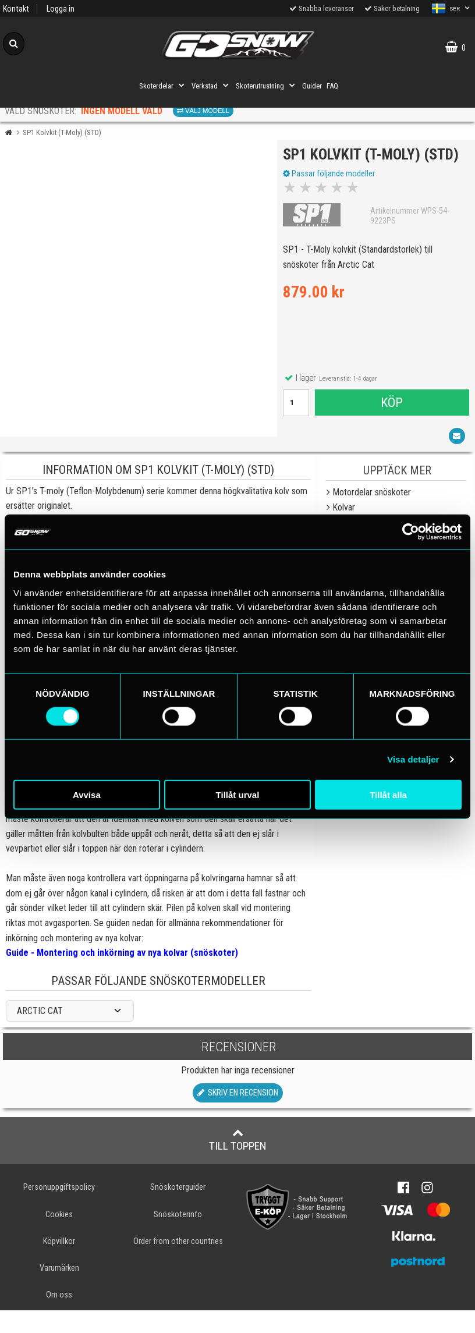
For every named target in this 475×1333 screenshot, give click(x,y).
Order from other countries (178, 1264)
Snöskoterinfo (178, 1237)
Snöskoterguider (177, 1210)
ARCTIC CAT (40, 1033)
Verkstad (211, 85)
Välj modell (203, 110)
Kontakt (16, 9)
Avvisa (87, 794)
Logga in (61, 9)
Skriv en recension (237, 1116)
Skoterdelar (163, 85)
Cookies (59, 1237)
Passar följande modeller (332, 193)
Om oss (59, 1318)
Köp (392, 422)
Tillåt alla (388, 794)
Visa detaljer (413, 759)
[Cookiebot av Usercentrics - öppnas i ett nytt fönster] (411, 532)
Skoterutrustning (266, 85)
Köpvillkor (59, 1264)
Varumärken (59, 1291)
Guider (312, 85)
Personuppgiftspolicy (59, 1210)
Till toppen (238, 1163)
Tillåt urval (238, 794)
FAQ (332, 85)
